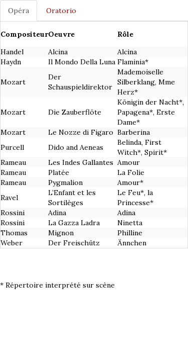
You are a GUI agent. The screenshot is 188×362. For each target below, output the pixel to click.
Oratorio (61, 10)
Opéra (18, 10)
